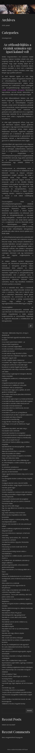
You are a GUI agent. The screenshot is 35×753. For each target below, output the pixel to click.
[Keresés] (30, 325)
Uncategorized (6, 38)
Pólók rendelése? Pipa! (9, 674)
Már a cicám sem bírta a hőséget (12, 638)
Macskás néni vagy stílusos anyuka (13, 633)
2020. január (6, 25)
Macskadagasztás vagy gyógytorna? (13, 615)
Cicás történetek (7, 490)
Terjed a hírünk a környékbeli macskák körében (17, 692)
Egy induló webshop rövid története (13, 513)
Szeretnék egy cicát (8, 688)
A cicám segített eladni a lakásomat (13, 360)
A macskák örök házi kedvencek (12, 406)
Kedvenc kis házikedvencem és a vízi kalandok (16, 576)
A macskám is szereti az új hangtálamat (14, 412)
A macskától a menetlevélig (10, 419)
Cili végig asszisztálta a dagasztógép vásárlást (17, 494)
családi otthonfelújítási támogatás (13, 90)
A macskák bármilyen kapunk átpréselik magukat (17, 401)
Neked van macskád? (8, 725)
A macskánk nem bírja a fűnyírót (12, 417)
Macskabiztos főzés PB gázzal (11, 613)
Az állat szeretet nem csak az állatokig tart (15, 460)
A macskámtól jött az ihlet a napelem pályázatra (17, 415)
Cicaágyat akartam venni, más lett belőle (15, 483)
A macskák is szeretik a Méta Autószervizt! (15, 403)
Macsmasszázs (7, 635)
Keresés (29, 710)
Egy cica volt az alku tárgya (10, 506)
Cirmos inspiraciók (7, 497)
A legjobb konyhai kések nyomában (13, 383)
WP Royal (25, 749)
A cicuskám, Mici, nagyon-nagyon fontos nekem (17, 362)
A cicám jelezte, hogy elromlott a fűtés (14, 353)
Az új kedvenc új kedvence (10, 467)
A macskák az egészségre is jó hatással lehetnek (17, 399)
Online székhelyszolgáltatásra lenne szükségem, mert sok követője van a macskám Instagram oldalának (17, 669)
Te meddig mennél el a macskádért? (13, 690)
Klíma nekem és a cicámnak (10, 583)
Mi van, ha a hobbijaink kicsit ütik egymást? (15, 644)
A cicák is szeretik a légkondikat (12, 346)
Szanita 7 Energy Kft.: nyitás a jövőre (13, 681)
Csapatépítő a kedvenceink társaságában (15, 499)
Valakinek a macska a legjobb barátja (13, 704)
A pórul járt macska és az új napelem (13, 433)
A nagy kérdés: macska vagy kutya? (13, 422)
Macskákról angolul (8, 626)
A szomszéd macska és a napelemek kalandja (16, 435)
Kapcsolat (5, 574)
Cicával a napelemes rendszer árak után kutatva (17, 492)
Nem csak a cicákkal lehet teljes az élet (14, 660)
